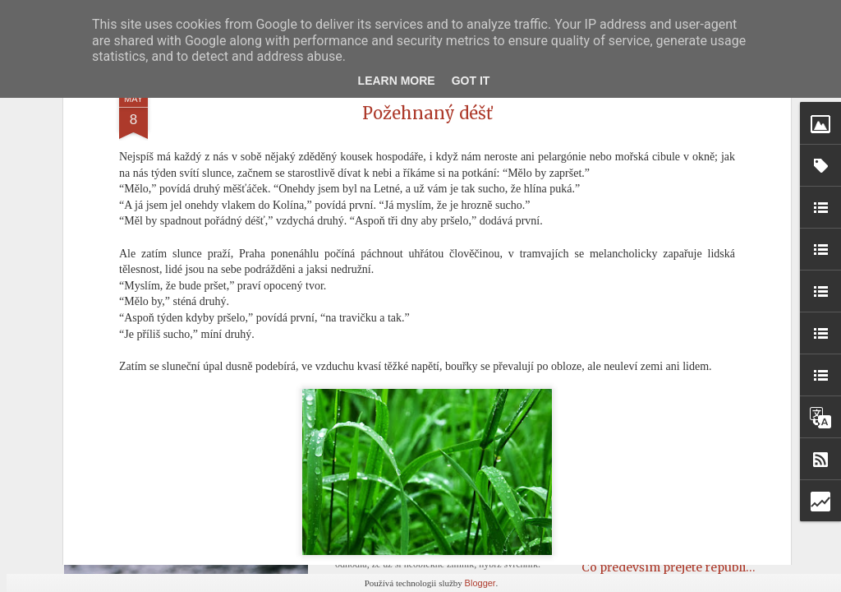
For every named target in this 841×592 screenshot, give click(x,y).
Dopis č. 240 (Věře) (633, 395)
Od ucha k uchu (625, 506)
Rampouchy (615, 537)
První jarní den (390, 510)
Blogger (480, 583)
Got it (471, 80)
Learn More (396, 80)
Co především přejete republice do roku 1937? (710, 567)
